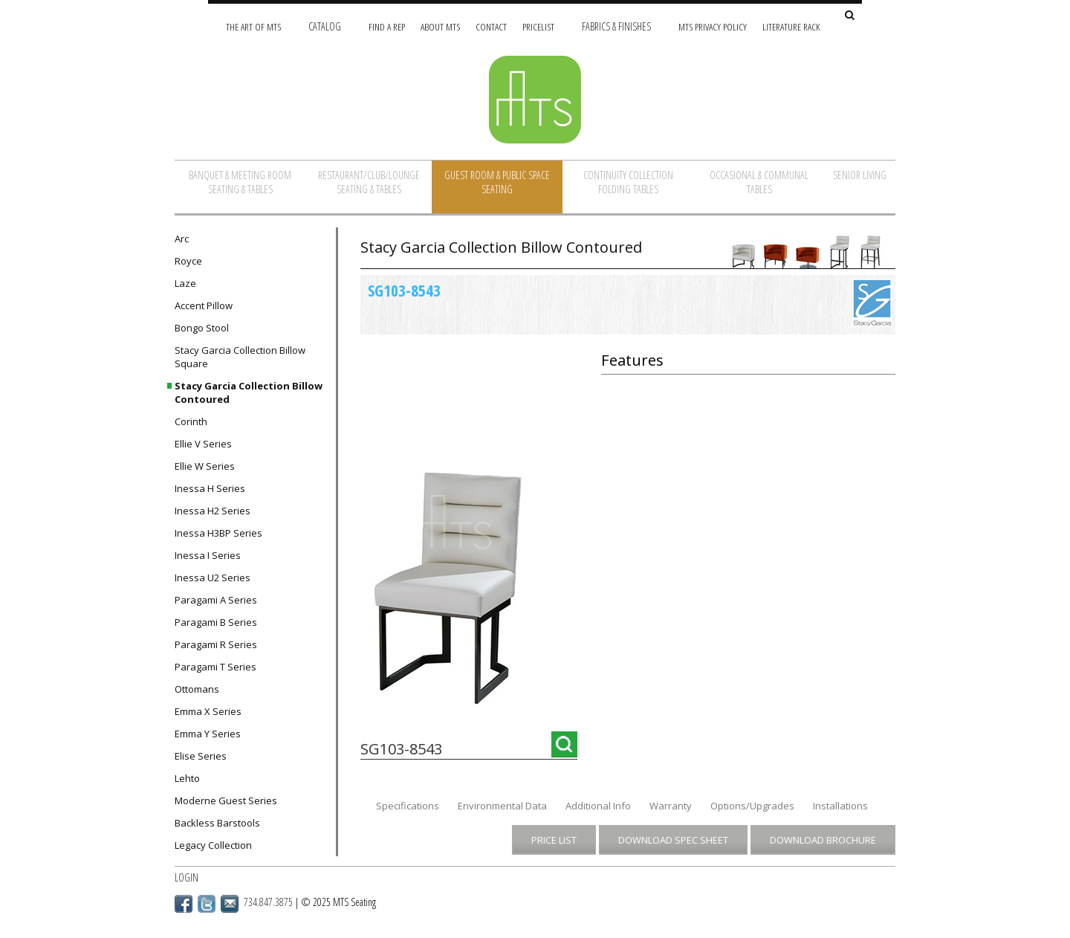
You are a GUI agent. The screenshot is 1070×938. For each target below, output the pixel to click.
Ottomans (197, 689)
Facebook (183, 904)
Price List (554, 840)
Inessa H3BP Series (218, 533)
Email (230, 904)
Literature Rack (791, 26)
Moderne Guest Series (226, 800)
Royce (188, 261)
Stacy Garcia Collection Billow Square (240, 356)
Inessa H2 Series (212, 510)
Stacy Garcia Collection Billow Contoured (248, 392)
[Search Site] (850, 16)
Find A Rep (387, 26)
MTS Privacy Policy (712, 26)
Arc (182, 238)
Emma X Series (208, 711)
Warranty (670, 805)
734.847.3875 (268, 902)
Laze (185, 283)
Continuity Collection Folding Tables (628, 182)
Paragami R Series (216, 644)
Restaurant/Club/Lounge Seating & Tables (369, 182)
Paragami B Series (216, 622)
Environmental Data (502, 805)
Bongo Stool (202, 327)
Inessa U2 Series (212, 577)
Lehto (187, 778)
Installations (840, 805)
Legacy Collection (213, 845)
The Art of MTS (253, 26)
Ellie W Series (205, 466)
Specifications (407, 805)
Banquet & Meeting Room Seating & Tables (240, 182)
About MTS (440, 26)
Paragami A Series (216, 600)
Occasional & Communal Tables (759, 182)
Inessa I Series (208, 555)
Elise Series (201, 756)
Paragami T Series (215, 666)
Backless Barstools (217, 822)
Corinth (191, 421)
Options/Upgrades (752, 805)
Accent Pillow (204, 305)
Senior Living (859, 175)
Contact (491, 26)
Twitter (206, 904)
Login (186, 877)
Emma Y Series (208, 733)
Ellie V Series (203, 443)
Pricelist (538, 26)
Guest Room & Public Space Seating (497, 182)
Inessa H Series (210, 488)
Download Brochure (823, 840)
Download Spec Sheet (673, 840)
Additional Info (598, 805)
